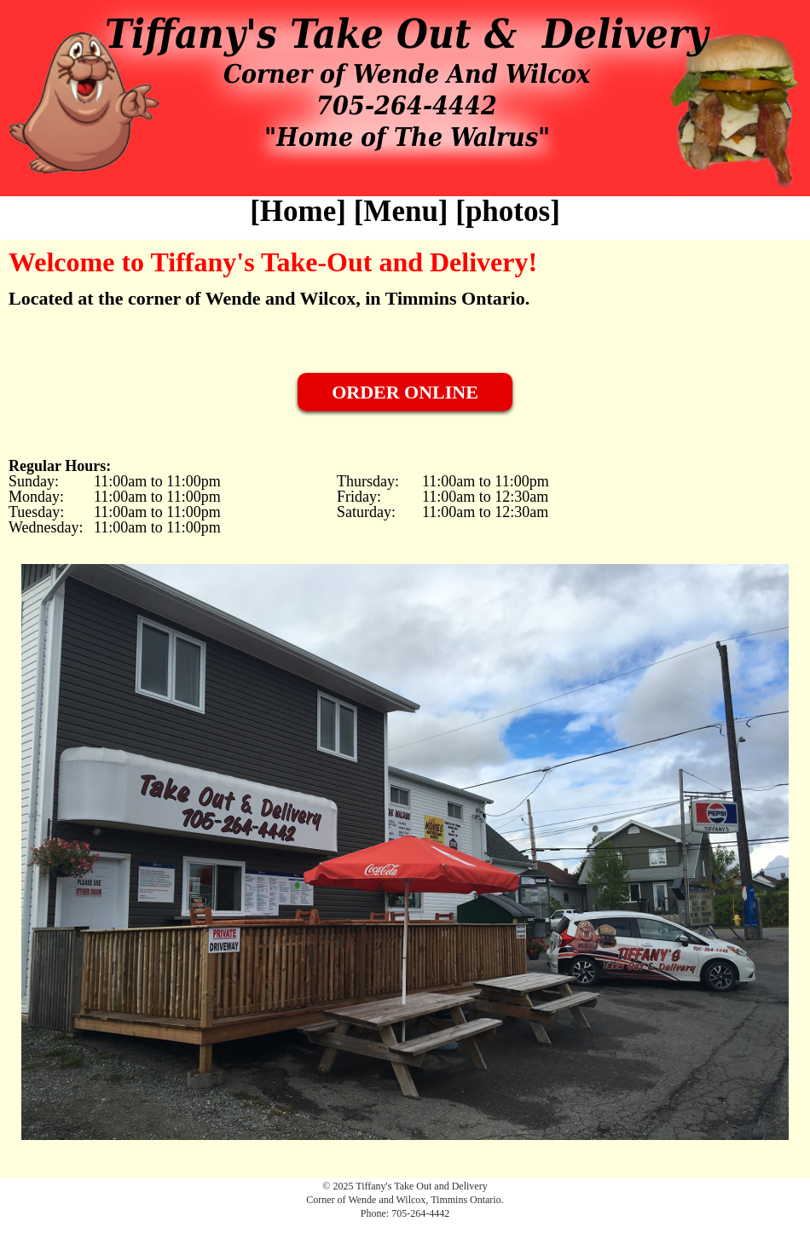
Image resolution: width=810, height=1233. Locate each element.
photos (508, 211)
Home (298, 211)
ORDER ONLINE (405, 392)
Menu (400, 211)
